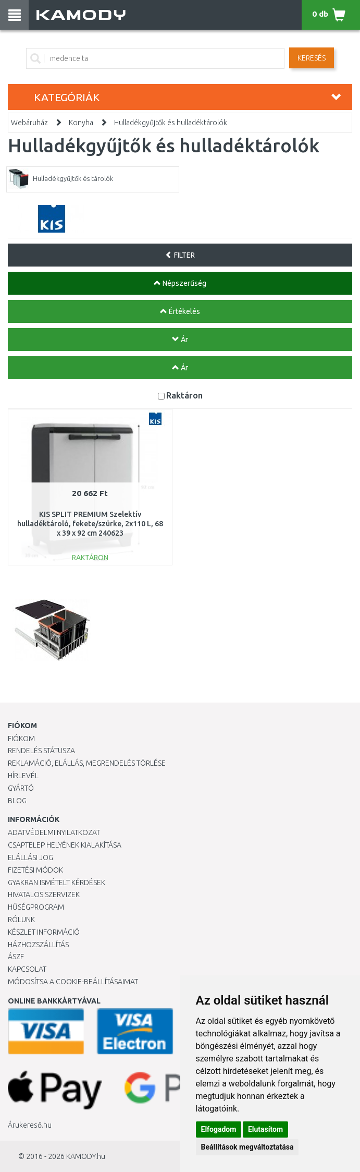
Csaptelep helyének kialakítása (64, 845)
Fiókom (21, 738)
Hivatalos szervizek (44, 894)
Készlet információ (44, 932)
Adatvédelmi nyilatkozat (54, 832)
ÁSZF (16, 956)
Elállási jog (30, 857)
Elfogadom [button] (219, 1129)
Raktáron (184, 395)
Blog (17, 800)
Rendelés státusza (41, 750)
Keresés (311, 58)
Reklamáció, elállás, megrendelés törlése (87, 763)
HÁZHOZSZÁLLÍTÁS (38, 944)
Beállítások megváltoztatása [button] (247, 1147)
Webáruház (29, 122)
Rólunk (21, 919)
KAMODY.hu (85, 1156)
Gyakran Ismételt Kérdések (56, 882)
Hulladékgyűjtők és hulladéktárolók (170, 122)
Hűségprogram (36, 907)
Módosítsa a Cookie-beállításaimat (73, 981)
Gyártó (21, 788)
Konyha (81, 122)
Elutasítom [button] (265, 1129)
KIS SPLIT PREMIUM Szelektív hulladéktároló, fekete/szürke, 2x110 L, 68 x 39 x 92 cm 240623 (90, 523)
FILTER (180, 255)
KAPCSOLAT (27, 969)
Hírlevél (23, 775)
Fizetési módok (35, 870)
